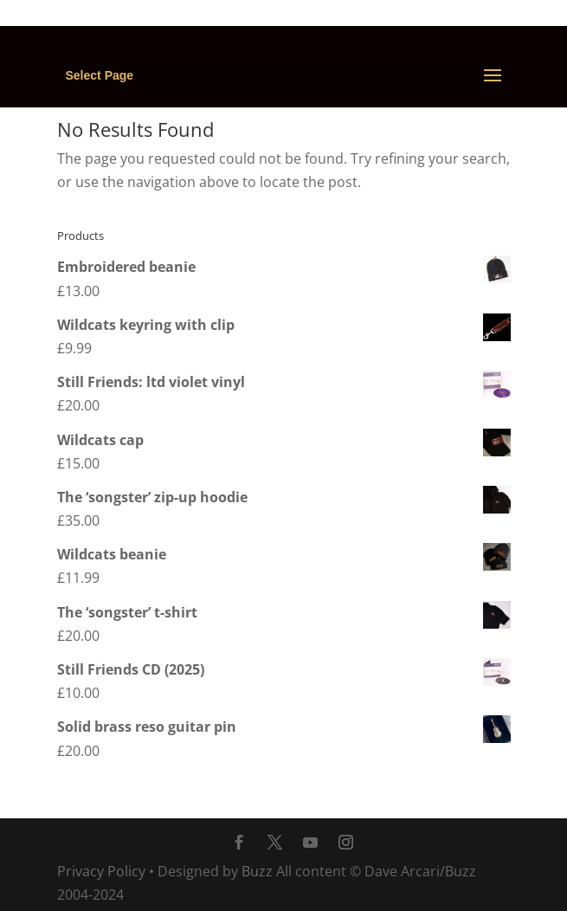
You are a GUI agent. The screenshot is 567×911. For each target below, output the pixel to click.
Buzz (257, 871)
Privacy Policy (101, 871)
